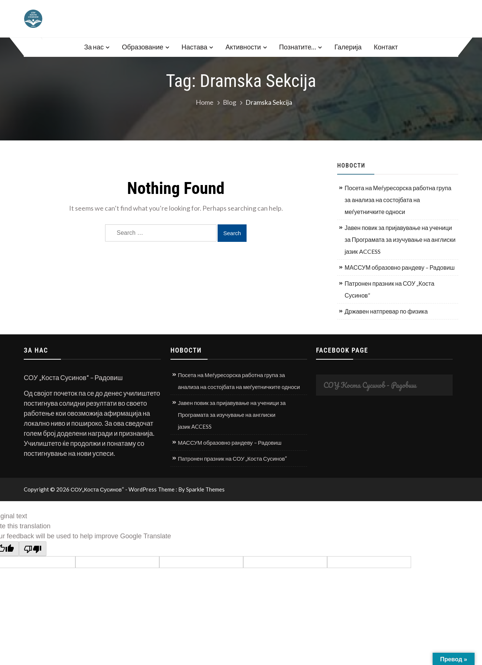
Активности (243, 47)
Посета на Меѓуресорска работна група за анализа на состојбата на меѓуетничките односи (398, 199)
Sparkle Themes (205, 489)
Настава (194, 47)
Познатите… (297, 47)
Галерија (347, 47)
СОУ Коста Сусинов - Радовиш (369, 385)
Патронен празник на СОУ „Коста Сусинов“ (389, 289)
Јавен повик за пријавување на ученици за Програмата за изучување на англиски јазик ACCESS (400, 239)
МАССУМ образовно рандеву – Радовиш (400, 267)
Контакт (386, 47)
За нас (94, 47)
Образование (142, 47)
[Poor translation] (32, 548)
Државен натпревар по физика (386, 311)
